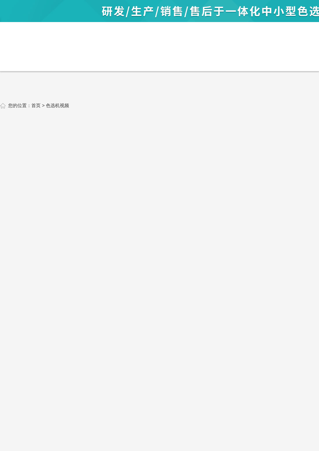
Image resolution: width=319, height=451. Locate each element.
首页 (36, 105)
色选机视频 (57, 105)
